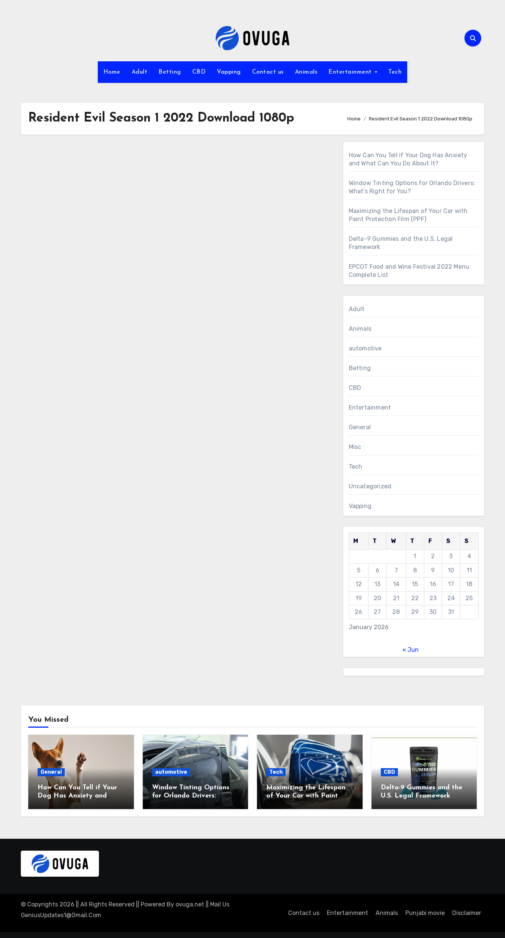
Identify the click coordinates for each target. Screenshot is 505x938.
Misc (355, 446)
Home (111, 72)
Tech (395, 72)
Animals (306, 72)
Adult (140, 72)
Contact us (268, 72)
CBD (199, 72)
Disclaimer (466, 912)
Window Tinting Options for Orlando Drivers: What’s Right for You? (190, 795)
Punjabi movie (425, 912)
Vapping (229, 72)
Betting (169, 72)
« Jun (410, 649)
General (360, 427)
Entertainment (351, 72)
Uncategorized (370, 486)
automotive (365, 348)
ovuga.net (190, 904)
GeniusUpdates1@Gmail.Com (61, 915)
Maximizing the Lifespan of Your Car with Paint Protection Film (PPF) (305, 795)
